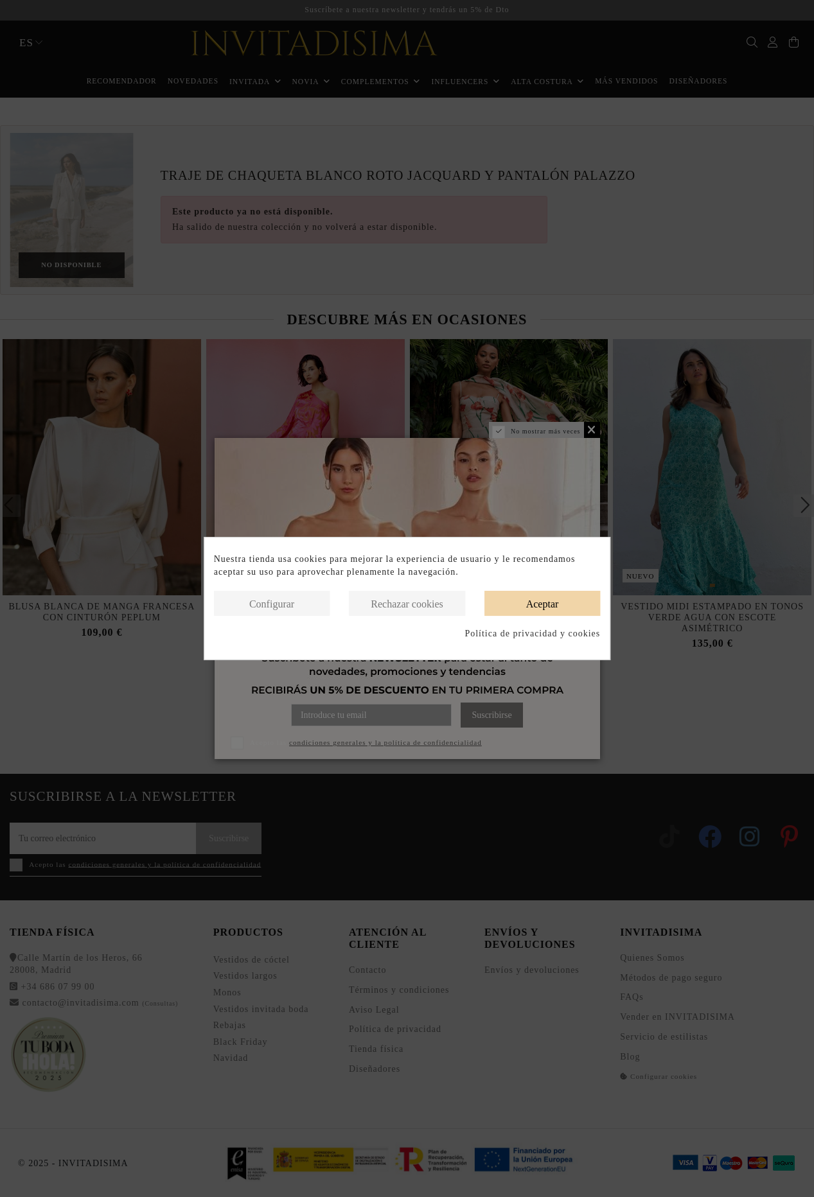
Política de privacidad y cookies (532, 633)
